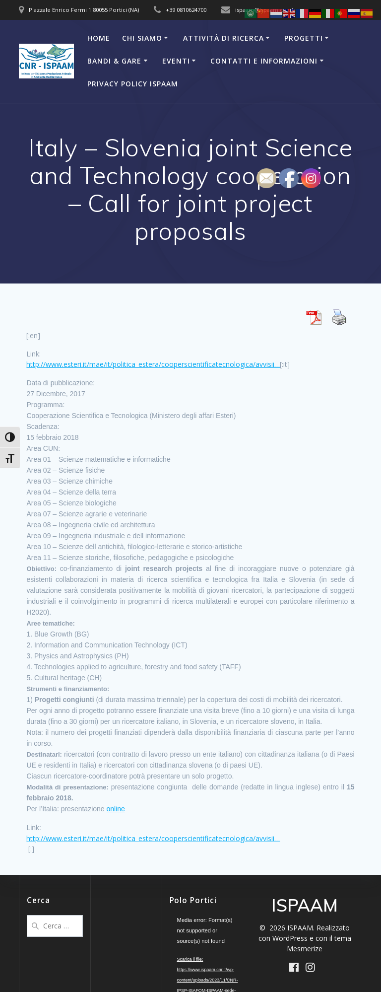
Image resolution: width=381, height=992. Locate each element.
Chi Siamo (142, 38)
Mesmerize (304, 948)
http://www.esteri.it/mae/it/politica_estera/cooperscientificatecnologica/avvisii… (153, 364)
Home (98, 38)
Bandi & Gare (114, 61)
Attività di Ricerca (223, 38)
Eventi (176, 61)
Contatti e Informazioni (264, 61)
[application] (198, 930)
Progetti (303, 38)
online (116, 809)
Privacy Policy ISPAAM (132, 83)
